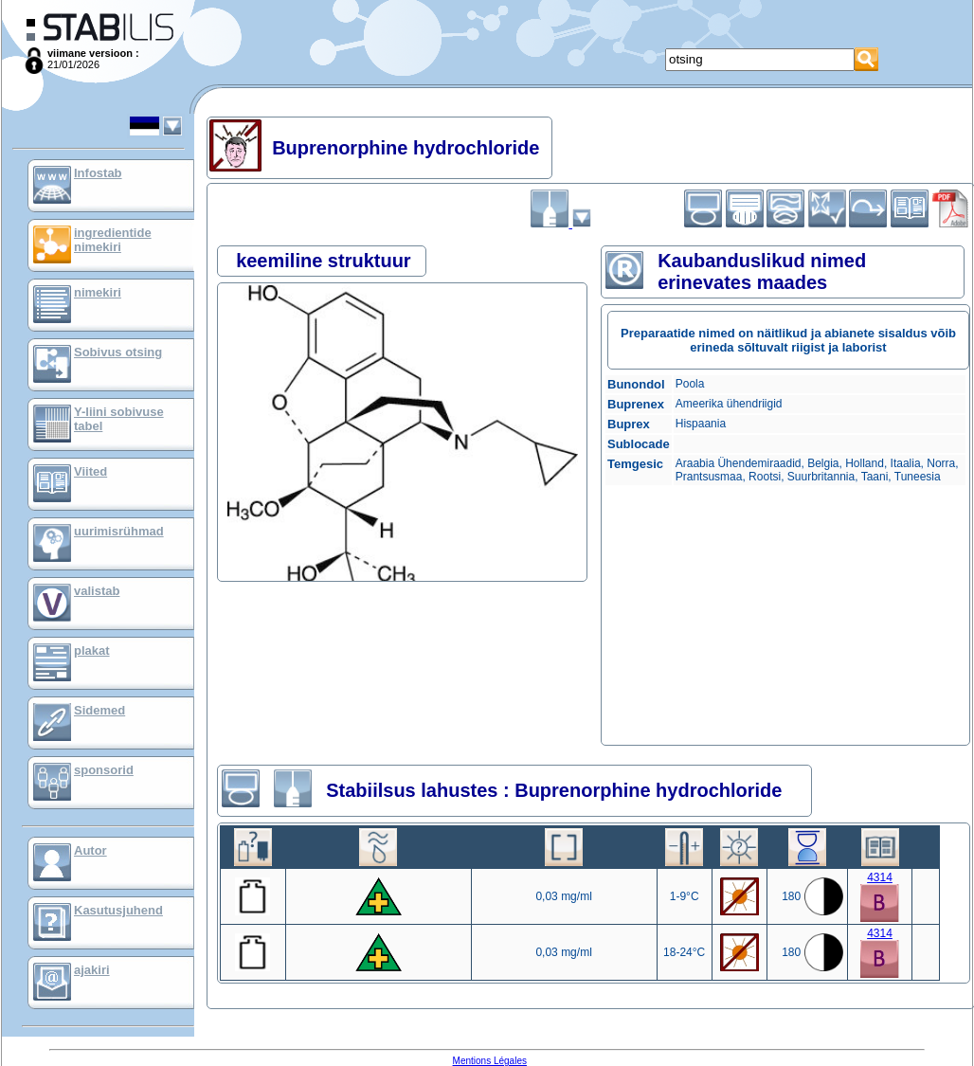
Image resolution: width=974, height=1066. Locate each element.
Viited (90, 471)
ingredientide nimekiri (113, 240)
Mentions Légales (490, 1061)
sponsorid (104, 770)
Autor (90, 850)
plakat (92, 650)
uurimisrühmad (119, 531)
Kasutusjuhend (118, 910)
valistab (96, 591)
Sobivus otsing (118, 352)
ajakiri (92, 970)
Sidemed (99, 710)
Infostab (98, 173)
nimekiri (97, 292)
